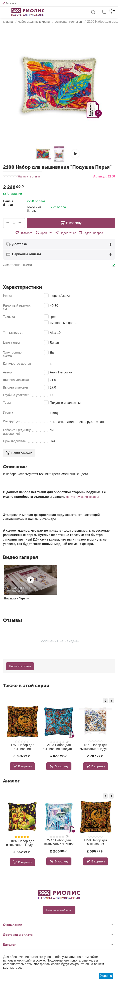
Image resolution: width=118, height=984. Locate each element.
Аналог (11, 781)
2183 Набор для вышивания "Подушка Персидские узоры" (59, 747)
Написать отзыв (29, 176)
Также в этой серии (26, 685)
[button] (65, 233)
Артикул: (100, 176)
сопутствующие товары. (82, 496)
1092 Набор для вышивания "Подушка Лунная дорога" (22, 843)
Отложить (24, 233)
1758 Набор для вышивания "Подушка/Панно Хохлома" (22, 747)
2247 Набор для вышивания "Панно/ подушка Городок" (59, 842)
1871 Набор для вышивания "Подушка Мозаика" (95, 747)
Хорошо (106, 975)
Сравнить (44, 233)
